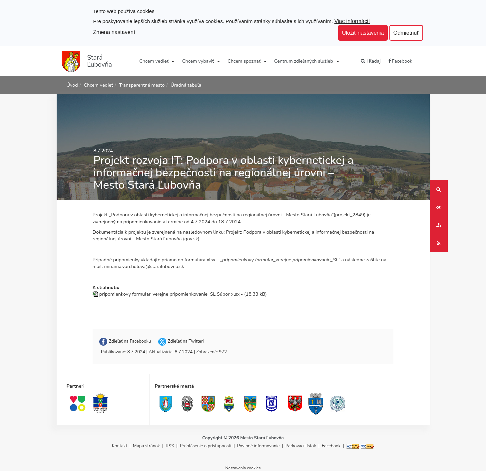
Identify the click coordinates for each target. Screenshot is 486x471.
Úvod (72, 85)
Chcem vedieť (154, 61)
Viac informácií (352, 21)
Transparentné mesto (142, 85)
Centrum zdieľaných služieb (303, 61)
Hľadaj (370, 61)
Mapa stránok (146, 446)
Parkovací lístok (300, 446)
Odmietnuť (406, 33)
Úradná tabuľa (186, 85)
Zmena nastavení (114, 32)
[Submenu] (173, 61)
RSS (170, 446)
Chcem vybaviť (198, 61)
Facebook (400, 61)
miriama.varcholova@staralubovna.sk (144, 266)
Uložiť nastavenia (363, 33)
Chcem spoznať (244, 61)
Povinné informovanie (258, 446)
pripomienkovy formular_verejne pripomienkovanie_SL (157, 294)
